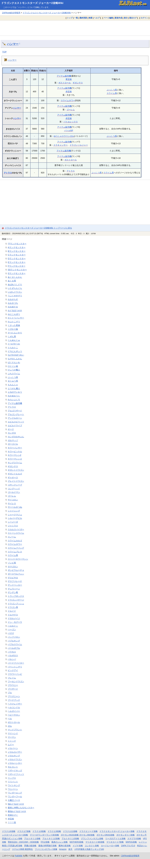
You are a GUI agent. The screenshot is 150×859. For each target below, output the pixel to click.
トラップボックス (16, 596)
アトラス (8, 173)
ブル (10, 692)
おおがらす (13, 299)
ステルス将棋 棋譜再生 (22, 849)
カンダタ (12, 433)
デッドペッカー (15, 585)
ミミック (12, 741)
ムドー (11, 744)
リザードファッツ (16, 774)
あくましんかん (15, 277)
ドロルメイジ (14, 618)
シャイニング (14, 511)
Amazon (62, 849)
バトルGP (68, 130)
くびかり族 (13, 329)
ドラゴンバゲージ (16, 600)
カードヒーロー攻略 (110, 845)
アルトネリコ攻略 (32, 838)
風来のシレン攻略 (59, 842)
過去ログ (133, 18)
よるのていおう (15, 392)
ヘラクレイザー (15, 704)
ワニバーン (13, 789)
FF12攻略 (45, 842)
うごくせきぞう (15, 295)
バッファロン (14, 637)
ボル (10, 726)
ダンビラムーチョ (16, 570)
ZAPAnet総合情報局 (11, 13)
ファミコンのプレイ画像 (46, 849)
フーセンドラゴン (16, 681)
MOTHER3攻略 (77, 842)
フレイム (12, 678)
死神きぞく (13, 815)
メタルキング (14, 755)
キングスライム (15, 462)
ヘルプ (97, 18)
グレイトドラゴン (16, 481)
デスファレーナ (15, 581)
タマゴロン (13, 566)
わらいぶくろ (14, 399)
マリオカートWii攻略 (94, 842)
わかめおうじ (14, 396)
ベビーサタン (14, 715)
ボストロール (64, 83)
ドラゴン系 (13, 607)
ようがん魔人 (14, 388)
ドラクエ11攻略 (70, 831)
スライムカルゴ (15, 540)
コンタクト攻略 (92, 845)
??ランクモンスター (17, 244)
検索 (90, 18)
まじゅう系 (13, 381)
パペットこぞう (15, 667)
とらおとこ (13, 347)
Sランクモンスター (16, 273)
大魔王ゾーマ (14, 800)
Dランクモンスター (16, 258)
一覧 (76, 18)
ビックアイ (13, 670)
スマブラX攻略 (134, 838)
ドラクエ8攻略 (39, 831)
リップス (12, 778)
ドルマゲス (13, 615)
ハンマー (13, 44)
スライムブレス (15, 552)
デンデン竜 (13, 592)
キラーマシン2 (14, 455)
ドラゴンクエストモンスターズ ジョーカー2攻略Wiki (32, 3)
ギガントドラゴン (16, 470)
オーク (11, 429)
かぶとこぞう (14, 321)
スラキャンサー (60, 145)
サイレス (12, 503)
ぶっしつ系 (112, 90)
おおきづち (13, 303)
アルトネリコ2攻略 (51, 838)
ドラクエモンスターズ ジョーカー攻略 (117, 831)
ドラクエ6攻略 (8, 831)
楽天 (70, 849)
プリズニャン (14, 696)
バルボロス (13, 655)
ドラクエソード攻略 (88, 831)
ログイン (144, 18)
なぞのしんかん (15, 359)
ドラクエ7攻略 (24, 831)
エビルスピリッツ (16, 422)
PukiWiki (18, 856)
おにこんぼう (14, 314)
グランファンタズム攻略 (92, 838)
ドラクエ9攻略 (54, 831)
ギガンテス (78, 83)
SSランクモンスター (17, 269)
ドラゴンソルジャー (79, 145)
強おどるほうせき (16, 804)
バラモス (12, 652)
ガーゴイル (13, 444)
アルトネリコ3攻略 (70, 838)
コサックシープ (15, 485)
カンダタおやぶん (16, 436)
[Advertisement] (75, 28)
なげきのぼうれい (16, 355)
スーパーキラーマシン (18, 559)
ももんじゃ (13, 385)
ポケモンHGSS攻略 (70, 835)
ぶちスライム (14, 373)
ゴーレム (71, 109)
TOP (4, 52)
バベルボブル (14, 648)
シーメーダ (13, 522)
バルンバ (12, 659)
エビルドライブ (15, 425)
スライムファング (16, 548)
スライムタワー (68, 100)
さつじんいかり (15, 333)
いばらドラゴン (15, 292)
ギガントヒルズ (15, 474)
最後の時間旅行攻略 (47, 845)
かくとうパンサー (16, 318)
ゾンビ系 (12, 563)
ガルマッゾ (13, 440)
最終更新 (83, 18)
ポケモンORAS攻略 (105, 835)
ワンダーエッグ (15, 793)
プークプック (14, 700)
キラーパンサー (15, 448)
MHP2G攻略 (131, 842)
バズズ (11, 633)
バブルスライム (15, 644)
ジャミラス (13, 526)
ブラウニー (13, 685)
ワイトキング (14, 785)
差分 (126, 18)
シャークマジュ (15, 514)
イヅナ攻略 (78, 845)
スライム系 (112, 93)
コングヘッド (14, 488)
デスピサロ (13, 578)
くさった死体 (14, 325)
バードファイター (16, 663)
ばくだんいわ (14, 362)
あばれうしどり (15, 284)
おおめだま (13, 307)
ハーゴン (12, 629)
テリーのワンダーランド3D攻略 (44, 835)
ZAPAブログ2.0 (128, 845)
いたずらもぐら (15, 288)
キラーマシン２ (15, 459)
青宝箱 (69, 79)
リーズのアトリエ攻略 (115, 838)
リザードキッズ (15, 770)
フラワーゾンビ (15, 674)
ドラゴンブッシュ (16, 603)
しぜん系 (12, 336)
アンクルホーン (15, 418)
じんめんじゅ (14, 340)
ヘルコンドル (14, 707)
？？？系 (12, 822)
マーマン (12, 737)
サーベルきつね (15, 507)
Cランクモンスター (16, 255)
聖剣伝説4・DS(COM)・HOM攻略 (23, 842)
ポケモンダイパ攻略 (125, 835)
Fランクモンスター (16, 266)
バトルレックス (71, 122)
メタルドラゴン (15, 759)
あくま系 (12, 281)
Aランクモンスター (16, 247)
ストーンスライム (16, 533)
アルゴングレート (16, 414)
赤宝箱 (69, 91)
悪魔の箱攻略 (30, 845)
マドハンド (13, 733)
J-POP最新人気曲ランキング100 (89, 849)
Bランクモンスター (16, 251)
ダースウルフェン (16, 574)
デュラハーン (14, 589)
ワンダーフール (15, 796)
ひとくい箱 (13, 366)
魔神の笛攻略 (64, 845)
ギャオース (13, 477)
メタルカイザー (15, 752)
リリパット (13, 781)
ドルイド (12, 611)
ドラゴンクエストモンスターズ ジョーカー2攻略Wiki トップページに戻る (38, 228)
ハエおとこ (13, 626)
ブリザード (13, 689)
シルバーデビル (15, 518)
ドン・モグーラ (15, 622)
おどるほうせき (15, 310)
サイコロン (13, 500)
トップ (70, 18)
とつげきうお (14, 344)
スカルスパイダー (16, 529)
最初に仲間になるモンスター (21, 807)
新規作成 (118, 18)
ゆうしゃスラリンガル (64, 136)
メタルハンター (15, 763)
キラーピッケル (15, 451)
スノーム (12, 537)
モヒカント (13, 767)
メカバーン (13, 748)
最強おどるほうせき (17, 811)
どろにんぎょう (15, 351)
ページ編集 (108, 18)
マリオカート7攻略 (115, 842)
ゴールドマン (14, 492)
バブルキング (14, 641)
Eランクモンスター (16, 262)
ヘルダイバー (14, 711)
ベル (10, 718)
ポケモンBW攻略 (87, 835)
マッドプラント (15, 730)
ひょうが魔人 (14, 370)
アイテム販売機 (64, 76)
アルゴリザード (15, 411)
